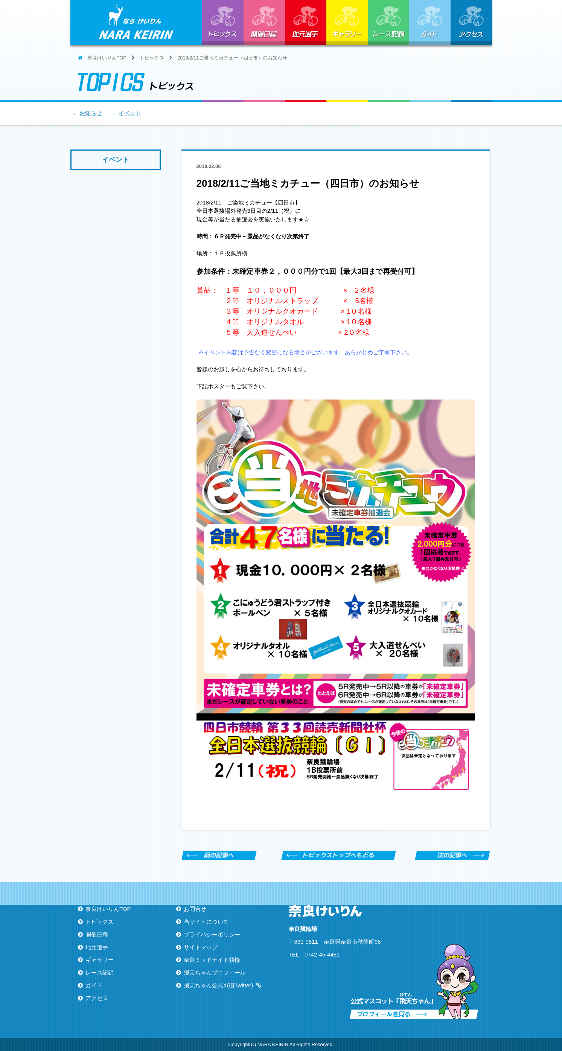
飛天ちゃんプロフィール (215, 972)
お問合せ (195, 909)
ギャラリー (347, 22)
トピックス (223, 22)
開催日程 (264, 22)
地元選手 (305, 22)
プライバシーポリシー (212, 934)
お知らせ (90, 113)
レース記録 (388, 22)
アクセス (471, 22)
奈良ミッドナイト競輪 (212, 959)
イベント (130, 113)
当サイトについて (206, 921)
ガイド (430, 22)
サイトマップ (201, 947)
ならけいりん (136, 22)
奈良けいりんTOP (106, 58)
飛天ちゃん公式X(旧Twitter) (218, 985)
